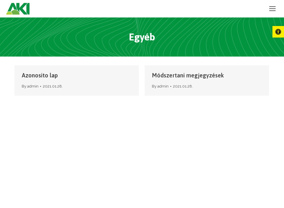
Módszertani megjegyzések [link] (188, 75)
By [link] (30, 86)
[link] (278, 32)
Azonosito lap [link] (40, 75)
